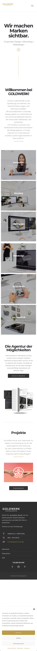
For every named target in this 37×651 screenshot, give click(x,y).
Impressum (27, 648)
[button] (34, 609)
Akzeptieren (18, 632)
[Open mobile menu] (33, 6)
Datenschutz (20, 648)
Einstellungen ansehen (18, 643)
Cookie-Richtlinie (11, 648)
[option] (18, 472)
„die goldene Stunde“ (16, 515)
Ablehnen (18, 638)
